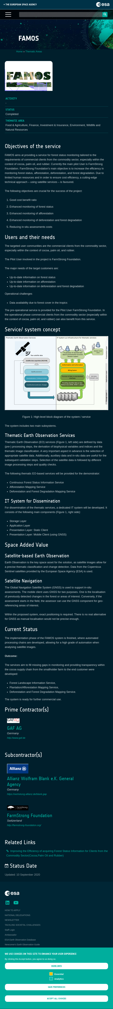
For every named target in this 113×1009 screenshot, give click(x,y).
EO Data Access (12, 949)
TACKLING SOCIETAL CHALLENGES (22, 925)
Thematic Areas (33, 51)
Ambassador (11, 935)
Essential (58, 978)
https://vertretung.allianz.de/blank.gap (27, 794)
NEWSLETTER (12, 920)
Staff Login (10, 930)
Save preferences (56, 991)
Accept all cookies (56, 1003)
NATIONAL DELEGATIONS (17, 915)
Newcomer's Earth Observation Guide (22, 944)
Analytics (59, 983)
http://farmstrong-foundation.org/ (24, 825)
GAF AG (14, 728)
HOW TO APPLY (12, 910)
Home (19, 51)
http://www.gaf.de (16, 738)
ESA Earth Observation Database (20, 940)
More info (56, 970)
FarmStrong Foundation (29, 815)
